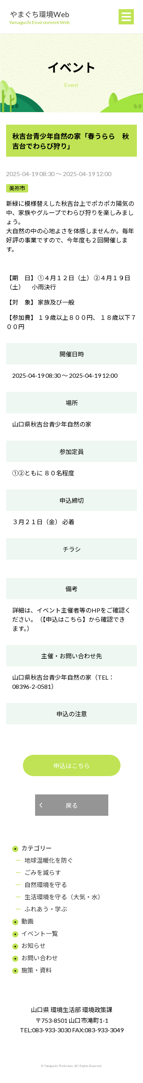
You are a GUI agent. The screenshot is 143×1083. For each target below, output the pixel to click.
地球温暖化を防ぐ (48, 860)
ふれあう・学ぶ (45, 909)
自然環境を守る (45, 884)
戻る (72, 805)
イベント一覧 (39, 933)
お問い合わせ (39, 957)
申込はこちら (71, 765)
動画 (27, 921)
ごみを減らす (42, 872)
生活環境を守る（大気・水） (64, 896)
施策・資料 (36, 970)
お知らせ (33, 945)
